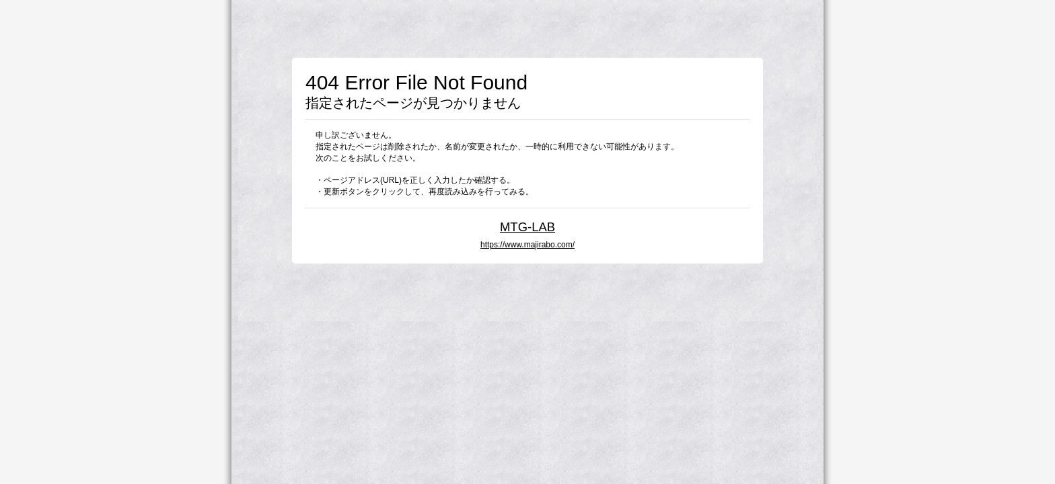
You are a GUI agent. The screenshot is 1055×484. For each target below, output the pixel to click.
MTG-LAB (527, 227)
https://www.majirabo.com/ (527, 244)
